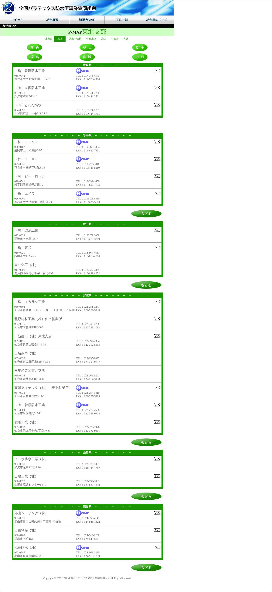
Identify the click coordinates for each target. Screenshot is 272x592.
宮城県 (87, 295)
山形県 (87, 452)
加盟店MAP (87, 20)
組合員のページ (156, 20)
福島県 (87, 506)
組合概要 (52, 20)
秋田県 (87, 224)
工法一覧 (121, 20)
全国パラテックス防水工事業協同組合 (89, 578)
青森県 (87, 65)
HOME (17, 20)
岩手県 (87, 135)
